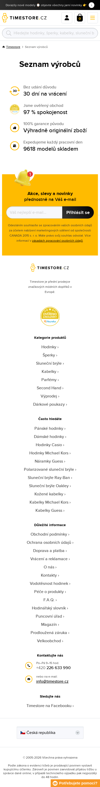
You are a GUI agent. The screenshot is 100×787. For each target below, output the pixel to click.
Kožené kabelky (48, 494)
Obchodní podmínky (49, 534)
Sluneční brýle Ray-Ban (49, 478)
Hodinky (48, 347)
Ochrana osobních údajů (49, 542)
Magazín (49, 624)
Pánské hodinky (48, 428)
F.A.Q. (48, 600)
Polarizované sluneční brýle (49, 469)
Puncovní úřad (49, 616)
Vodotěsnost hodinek (49, 583)
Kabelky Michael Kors (49, 502)
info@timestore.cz (52, 681)
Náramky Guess (49, 461)
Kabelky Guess (48, 510)
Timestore (11, 47)
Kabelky (49, 371)
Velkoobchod (49, 641)
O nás (49, 567)
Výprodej (49, 396)
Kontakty (49, 575)
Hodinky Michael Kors (48, 453)
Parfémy (49, 380)
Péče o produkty (49, 592)
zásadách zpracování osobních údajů (57, 240)
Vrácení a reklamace (49, 559)
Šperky (49, 355)
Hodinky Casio (49, 445)
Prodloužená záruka (49, 633)
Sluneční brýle (49, 363)
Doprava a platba (49, 551)
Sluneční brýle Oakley (49, 486)
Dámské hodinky (49, 437)
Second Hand (49, 388)
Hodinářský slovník (49, 608)
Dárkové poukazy (49, 404)
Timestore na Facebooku (48, 706)
